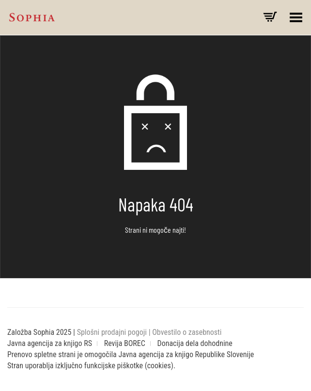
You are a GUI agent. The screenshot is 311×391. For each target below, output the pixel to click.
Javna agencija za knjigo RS (49, 343)
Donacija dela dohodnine (195, 343)
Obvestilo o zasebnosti (186, 332)
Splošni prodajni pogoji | (115, 332)
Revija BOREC (124, 343)
